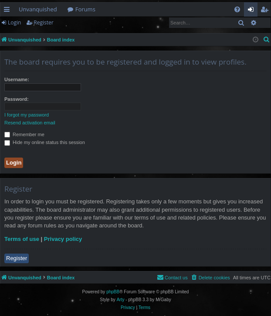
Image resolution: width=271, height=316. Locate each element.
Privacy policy (63, 239)
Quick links (8, 11)
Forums (85, 9)
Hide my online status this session (44, 142)
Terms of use (21, 239)
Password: (16, 99)
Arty (121, 299)
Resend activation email (29, 122)
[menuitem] (237, 9)
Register (43, 22)
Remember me (24, 134)
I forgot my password (26, 114)
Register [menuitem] (266, 11)
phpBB (112, 291)
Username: (16, 79)
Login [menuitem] (252, 11)
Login (14, 22)
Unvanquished (38, 9)
